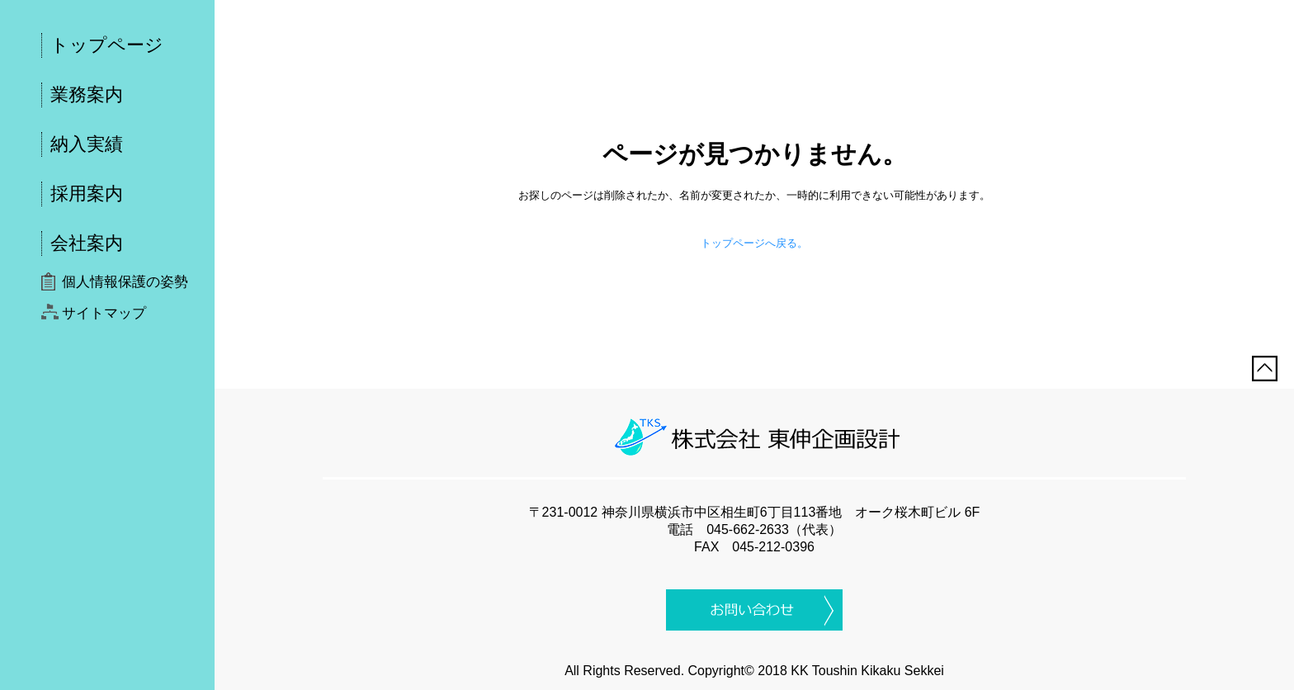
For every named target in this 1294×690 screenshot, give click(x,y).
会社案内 (86, 243)
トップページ (106, 45)
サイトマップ (104, 313)
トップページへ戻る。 (754, 243)
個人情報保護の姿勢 (125, 282)
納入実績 (86, 144)
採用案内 (86, 193)
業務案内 (86, 94)
